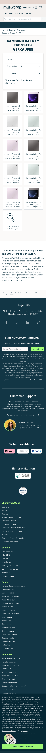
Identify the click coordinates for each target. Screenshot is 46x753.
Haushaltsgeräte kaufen (11, 603)
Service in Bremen (9, 521)
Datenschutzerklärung (9, 731)
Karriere (5, 514)
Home (4, 30)
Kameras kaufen (8, 641)
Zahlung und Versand (10, 566)
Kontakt (5, 559)
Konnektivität (12, 73)
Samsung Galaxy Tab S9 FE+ (13, 33)
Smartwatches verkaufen (12, 665)
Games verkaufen (9, 690)
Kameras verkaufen (9, 683)
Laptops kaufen (8, 593)
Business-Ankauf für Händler (13, 538)
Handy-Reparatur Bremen (12, 531)
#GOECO (5, 535)
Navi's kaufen (7, 617)
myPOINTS (6, 572)
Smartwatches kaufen (10, 596)
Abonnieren (38, 349)
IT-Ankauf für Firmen (10, 542)
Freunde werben (8, 576)
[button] (43, 19)
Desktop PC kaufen (9, 634)
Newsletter (6, 562)
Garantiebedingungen (10, 569)
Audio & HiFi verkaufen (10, 676)
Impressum (24, 731)
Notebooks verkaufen (10, 672)
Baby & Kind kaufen (9, 621)
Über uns (5, 507)
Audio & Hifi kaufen (9, 600)
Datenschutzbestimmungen (22, 356)
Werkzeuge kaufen (9, 610)
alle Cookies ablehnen (19, 725)
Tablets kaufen (8, 589)
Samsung (21, 30)
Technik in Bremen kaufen (12, 524)
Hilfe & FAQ (6, 555)
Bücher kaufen (7, 607)
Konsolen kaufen (8, 638)
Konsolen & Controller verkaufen (14, 686)
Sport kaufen (7, 624)
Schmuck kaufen (8, 628)
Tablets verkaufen (9, 662)
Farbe (9, 59)
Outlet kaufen (7, 648)
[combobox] (25, 19)
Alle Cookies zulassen (22, 746)
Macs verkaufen (8, 669)
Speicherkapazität (14, 66)
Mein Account (7, 552)
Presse (4, 510)
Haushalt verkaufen (9, 693)
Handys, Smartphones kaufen (13, 586)
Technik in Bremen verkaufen (13, 528)
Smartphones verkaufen (11, 658)
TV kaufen (6, 645)
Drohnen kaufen (8, 631)
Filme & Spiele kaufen (10, 614)
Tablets (12, 30)
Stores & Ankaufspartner (11, 517)
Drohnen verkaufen (9, 679)
